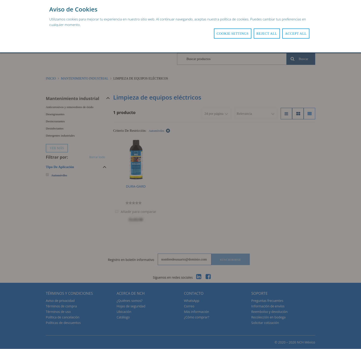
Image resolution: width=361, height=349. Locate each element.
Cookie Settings (233, 33)
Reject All (266, 33)
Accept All (296, 33)
